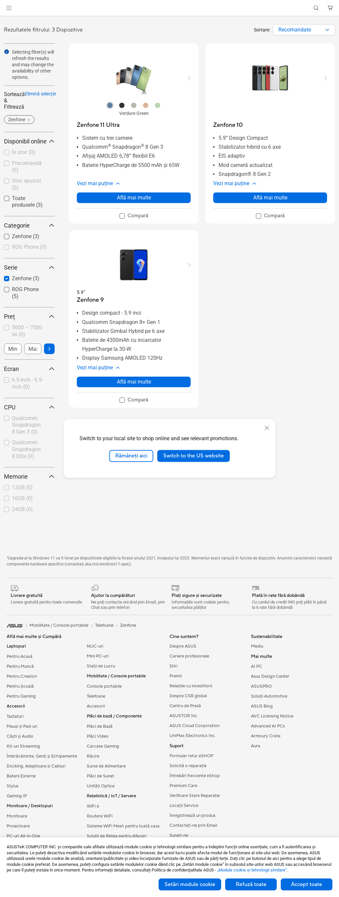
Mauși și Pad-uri (22, 726)
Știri (173, 666)
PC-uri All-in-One (23, 836)
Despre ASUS (183, 646)
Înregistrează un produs (193, 815)
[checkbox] (29, 247)
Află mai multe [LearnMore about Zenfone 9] (134, 382)
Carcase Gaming (103, 746)
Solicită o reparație (188, 765)
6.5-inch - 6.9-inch (27, 383)
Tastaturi (15, 716)
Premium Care (183, 785)
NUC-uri (95, 646)
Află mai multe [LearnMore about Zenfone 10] (270, 197)
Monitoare (17, 816)
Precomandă (27, 166)
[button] (9, 8)
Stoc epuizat (26, 184)
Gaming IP (17, 796)
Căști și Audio (20, 736)
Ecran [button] (29, 368)
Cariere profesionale (189, 656)
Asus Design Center (270, 676)
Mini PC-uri (98, 656)
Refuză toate (251, 884)
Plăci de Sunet (100, 776)
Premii (176, 676)
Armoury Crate (265, 736)
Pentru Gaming (21, 696)
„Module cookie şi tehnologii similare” (252, 870)
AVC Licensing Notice (272, 716)
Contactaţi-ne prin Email (193, 825)
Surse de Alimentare (106, 766)
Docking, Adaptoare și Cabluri (36, 766)
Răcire (93, 756)
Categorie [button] (29, 225)
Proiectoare (18, 826)
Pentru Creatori (22, 676)
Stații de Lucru (101, 666)
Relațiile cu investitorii (191, 686)
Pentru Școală (20, 686)
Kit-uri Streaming (23, 746)
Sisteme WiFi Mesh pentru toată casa (123, 826)
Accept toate (306, 884)
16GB (22, 498)
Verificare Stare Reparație (195, 795)
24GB (22, 509)
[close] (266, 428)
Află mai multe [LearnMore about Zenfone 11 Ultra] (134, 197)
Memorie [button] (29, 476)
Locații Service (184, 805)
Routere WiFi (100, 816)
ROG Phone (29, 247)
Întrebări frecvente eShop (195, 775)
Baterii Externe (21, 776)
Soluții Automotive (269, 696)
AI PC (256, 666)
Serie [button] (29, 267)
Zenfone (128, 625)
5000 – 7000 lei (27, 331)
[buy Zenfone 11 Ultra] (98, 125)
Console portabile (104, 686)
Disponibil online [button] (29, 141)
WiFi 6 (93, 806)
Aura (255, 746)
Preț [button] (29, 316)
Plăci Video (98, 736)
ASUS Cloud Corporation (194, 725)
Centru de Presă (185, 706)
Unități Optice (101, 786)
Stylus (13, 786)
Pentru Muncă (20, 666)
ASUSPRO (261, 686)
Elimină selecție (40, 93)
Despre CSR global (188, 696)
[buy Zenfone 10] (228, 125)
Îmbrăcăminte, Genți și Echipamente (42, 756)
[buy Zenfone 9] (90, 299)
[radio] (110, 105)
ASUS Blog (262, 706)
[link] (169, 8)
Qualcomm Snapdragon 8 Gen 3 (26, 425)
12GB (22, 487)
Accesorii (96, 706)
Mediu (257, 646)
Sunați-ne (179, 835)
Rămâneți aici (131, 455)
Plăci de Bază (100, 726)
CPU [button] (29, 407)
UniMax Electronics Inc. (193, 735)
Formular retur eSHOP (191, 756)
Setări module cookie (190, 884)
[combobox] (304, 29)
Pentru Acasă (19, 656)
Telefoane (96, 696)
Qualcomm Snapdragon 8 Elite (26, 449)
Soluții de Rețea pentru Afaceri (116, 836)
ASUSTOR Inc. (184, 715)
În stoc (23, 152)
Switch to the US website (193, 455)
